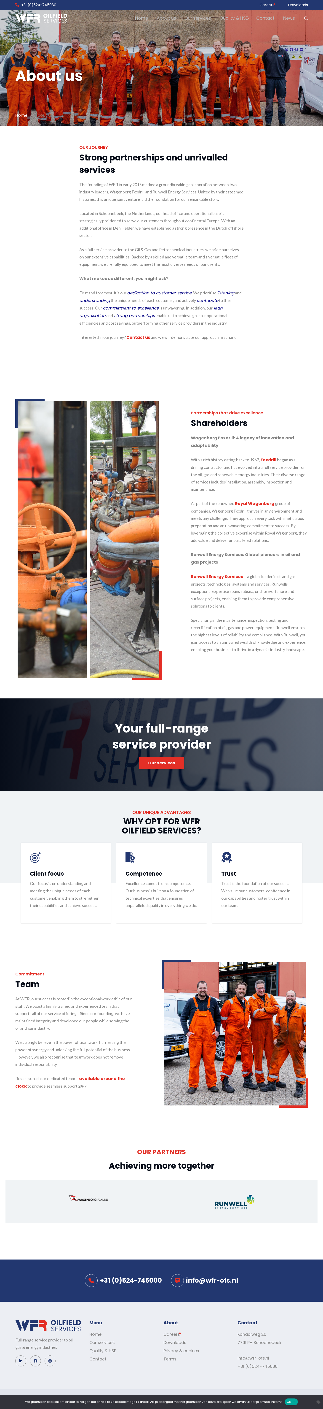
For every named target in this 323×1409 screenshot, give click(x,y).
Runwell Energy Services (217, 576)
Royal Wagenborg (254, 503)
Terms (169, 1359)
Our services (167, 19)
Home (94, 19)
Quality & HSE (212, 19)
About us (127, 19)
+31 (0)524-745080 (38, 5)
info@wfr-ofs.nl (253, 1358)
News (284, 19)
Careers (267, 5)
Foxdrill (268, 460)
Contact (252, 19)
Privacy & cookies (181, 1351)
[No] (317, 1402)
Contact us (138, 337)
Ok (289, 1402)
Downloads (298, 5)
